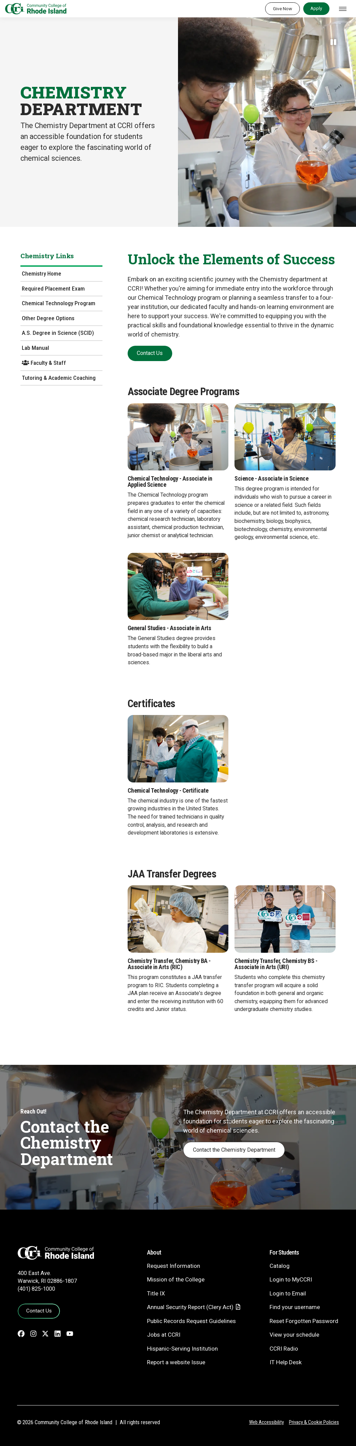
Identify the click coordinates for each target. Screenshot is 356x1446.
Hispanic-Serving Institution (182, 1348)
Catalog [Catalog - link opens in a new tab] (280, 1265)
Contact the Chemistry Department (234, 1150)
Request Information (173, 1265)
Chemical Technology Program (58, 303)
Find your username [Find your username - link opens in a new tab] (295, 1307)
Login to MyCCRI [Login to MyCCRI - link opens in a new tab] (291, 1279)
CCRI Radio (284, 1348)
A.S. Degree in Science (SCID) (58, 332)
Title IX (156, 1293)
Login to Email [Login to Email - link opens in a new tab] (288, 1293)
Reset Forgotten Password (304, 1321)
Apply (316, 8)
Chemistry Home (41, 273)
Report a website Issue (176, 1362)
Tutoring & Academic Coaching (59, 377)
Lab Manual (35, 347)
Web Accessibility (266, 1422)
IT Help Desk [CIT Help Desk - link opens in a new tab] (286, 1362)
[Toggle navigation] (343, 9)
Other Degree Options (48, 318)
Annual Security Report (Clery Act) (190, 1307)
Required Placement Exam (53, 288)
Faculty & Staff (44, 362)
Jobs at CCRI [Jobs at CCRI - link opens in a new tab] (163, 1334)
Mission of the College (176, 1279)
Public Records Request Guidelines (191, 1321)
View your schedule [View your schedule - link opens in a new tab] (294, 1334)
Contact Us (39, 1311)
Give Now (282, 8)
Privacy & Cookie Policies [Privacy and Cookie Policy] (314, 1422)
